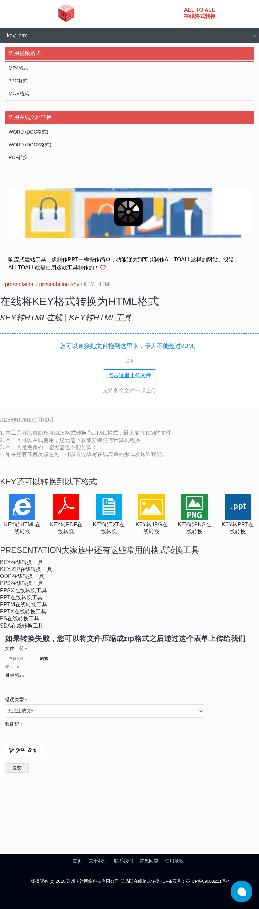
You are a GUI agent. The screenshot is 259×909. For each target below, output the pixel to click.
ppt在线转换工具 (21, 597)
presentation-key (59, 284)
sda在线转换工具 (22, 626)
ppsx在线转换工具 (23, 590)
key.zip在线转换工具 (26, 569)
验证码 (13, 724)
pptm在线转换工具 (23, 604)
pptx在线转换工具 (23, 611)
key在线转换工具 (21, 562)
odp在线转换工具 (22, 576)
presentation (20, 284)
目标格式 (16, 675)
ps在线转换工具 (19, 618)
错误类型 (16, 699)
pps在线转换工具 (21, 583)
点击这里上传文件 (129, 375)
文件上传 (16, 648)
